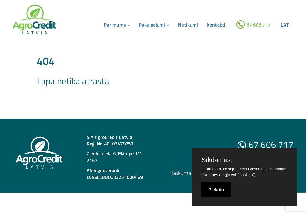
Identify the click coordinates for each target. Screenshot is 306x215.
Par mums (117, 24)
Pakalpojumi (154, 24)
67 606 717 (253, 24)
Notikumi (188, 24)
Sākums (181, 172)
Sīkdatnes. (216, 160)
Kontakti (216, 24)
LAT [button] (285, 24)
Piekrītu (216, 189)
